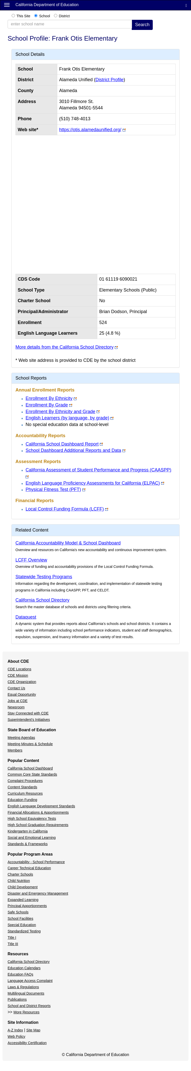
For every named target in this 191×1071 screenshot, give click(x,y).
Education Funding (22, 800)
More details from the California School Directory (64, 347)
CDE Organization (22, 682)
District (64, 16)
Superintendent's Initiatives (29, 720)
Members (15, 750)
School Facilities (20, 918)
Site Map (33, 1030)
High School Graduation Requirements (38, 825)
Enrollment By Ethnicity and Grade (60, 411)
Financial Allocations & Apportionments (38, 812)
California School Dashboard (30, 768)
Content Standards (22, 787)
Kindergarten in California (28, 831)
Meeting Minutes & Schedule (30, 744)
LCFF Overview (31, 560)
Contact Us (16, 688)
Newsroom (16, 707)
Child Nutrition (19, 881)
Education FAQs (20, 974)
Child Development (22, 887)
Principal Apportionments (27, 906)
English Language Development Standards (41, 806)
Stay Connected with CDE (28, 713)
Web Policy (16, 1036)
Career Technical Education (29, 868)
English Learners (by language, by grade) (67, 417)
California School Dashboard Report (62, 444)
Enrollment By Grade (47, 404)
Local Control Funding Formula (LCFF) (65, 509)
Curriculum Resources (25, 793)
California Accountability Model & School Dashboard (68, 543)
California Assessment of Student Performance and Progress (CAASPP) (98, 469)
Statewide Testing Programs (43, 576)
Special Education (22, 925)
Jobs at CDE (18, 701)
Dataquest (25, 617)
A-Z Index (15, 1030)
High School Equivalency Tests (32, 819)
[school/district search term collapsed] (70, 24)
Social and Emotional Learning (32, 838)
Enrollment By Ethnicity (49, 398)
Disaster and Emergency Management (38, 893)
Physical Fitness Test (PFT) (53, 489)
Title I (12, 938)
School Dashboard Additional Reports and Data (73, 450)
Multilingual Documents (26, 993)
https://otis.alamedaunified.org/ (90, 129)
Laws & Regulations (23, 987)
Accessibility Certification (27, 1043)
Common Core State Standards (32, 774)
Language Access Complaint (30, 981)
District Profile (109, 79)
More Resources (26, 1012)
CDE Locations (19, 669)
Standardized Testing (24, 931)
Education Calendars (24, 968)
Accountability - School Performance (36, 862)
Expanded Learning (23, 900)
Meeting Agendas (21, 738)
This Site (23, 16)
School (44, 16)
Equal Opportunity (22, 694)
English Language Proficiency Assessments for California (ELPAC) (93, 483)
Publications (17, 999)
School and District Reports (29, 1006)
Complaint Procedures (25, 781)
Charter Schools (20, 874)
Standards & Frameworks (28, 844)
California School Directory (42, 600)
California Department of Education (47, 5)
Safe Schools (18, 912)
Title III (13, 944)
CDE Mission (18, 675)
